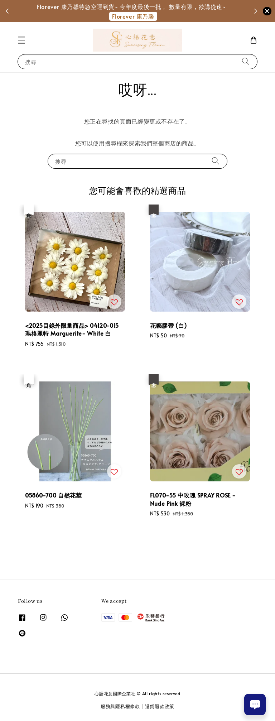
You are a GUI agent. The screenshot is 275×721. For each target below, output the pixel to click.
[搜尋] (245, 61)
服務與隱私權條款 (120, 706)
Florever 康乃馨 (133, 16)
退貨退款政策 (159, 706)
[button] (21, 40)
